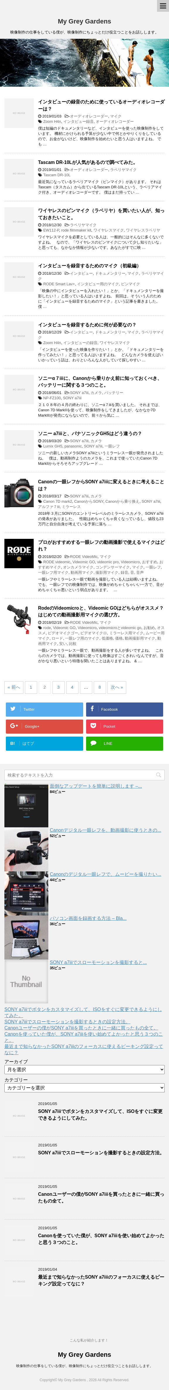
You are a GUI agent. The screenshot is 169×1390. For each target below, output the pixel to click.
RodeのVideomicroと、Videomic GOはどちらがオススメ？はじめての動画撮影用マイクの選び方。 (101, 611)
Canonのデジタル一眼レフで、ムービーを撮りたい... (105, 874)
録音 (124, 572)
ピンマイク (130, 284)
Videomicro (130, 562)
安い (63, 643)
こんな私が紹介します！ (89, 1340)
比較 (72, 643)
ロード (57, 638)
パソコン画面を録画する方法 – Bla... (88, 918)
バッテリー (113, 392)
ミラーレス (71, 506)
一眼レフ (112, 446)
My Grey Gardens (84, 21)
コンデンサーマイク (112, 567)
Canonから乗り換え (122, 501)
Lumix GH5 (52, 446)
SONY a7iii (79, 392)
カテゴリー (16, 1079)
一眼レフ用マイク (53, 572)
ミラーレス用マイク (126, 633)
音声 (140, 572)
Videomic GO (83, 562)
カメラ (96, 392)
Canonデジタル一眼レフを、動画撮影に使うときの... (105, 830)
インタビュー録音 (78, 121)
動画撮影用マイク (140, 638)
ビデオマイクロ (93, 633)
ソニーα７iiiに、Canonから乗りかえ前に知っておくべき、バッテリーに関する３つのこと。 (100, 382)
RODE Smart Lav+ (59, 284)
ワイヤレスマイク (108, 230)
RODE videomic (56, 562)
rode (47, 628)
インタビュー (81, 273)
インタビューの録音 (80, 343)
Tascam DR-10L (57, 175)
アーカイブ (16, 1061)
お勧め (149, 628)
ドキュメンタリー (110, 273)
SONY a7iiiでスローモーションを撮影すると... (98, 962)
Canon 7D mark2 (57, 501)
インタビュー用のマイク (98, 284)
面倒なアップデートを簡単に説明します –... (96, 786)
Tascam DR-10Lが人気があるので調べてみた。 (88, 162)
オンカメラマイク (78, 567)
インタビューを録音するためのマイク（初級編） (89, 265)
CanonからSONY (88, 501)
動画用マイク (82, 572)
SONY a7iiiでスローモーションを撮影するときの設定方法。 (67, 1021)
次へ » (117, 687)
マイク (116, 116)
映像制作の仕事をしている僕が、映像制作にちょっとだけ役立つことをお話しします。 (84, 1366)
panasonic (73, 446)
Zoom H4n (52, 121)
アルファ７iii (49, 506)
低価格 (107, 638)
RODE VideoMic (84, 556)
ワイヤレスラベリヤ (143, 230)
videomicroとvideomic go (120, 628)
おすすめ (149, 562)
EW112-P (51, 230)
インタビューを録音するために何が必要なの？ (87, 324)
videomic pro (108, 562)
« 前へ (14, 687)
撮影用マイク (106, 572)
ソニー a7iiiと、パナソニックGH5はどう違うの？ (90, 433)
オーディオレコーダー (89, 116)
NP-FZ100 (52, 398)
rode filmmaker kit (76, 230)
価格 (119, 638)
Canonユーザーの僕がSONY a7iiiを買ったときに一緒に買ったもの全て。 (81, 1027)
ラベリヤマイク (123, 169)
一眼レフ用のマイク (82, 638)
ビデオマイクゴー (63, 633)
